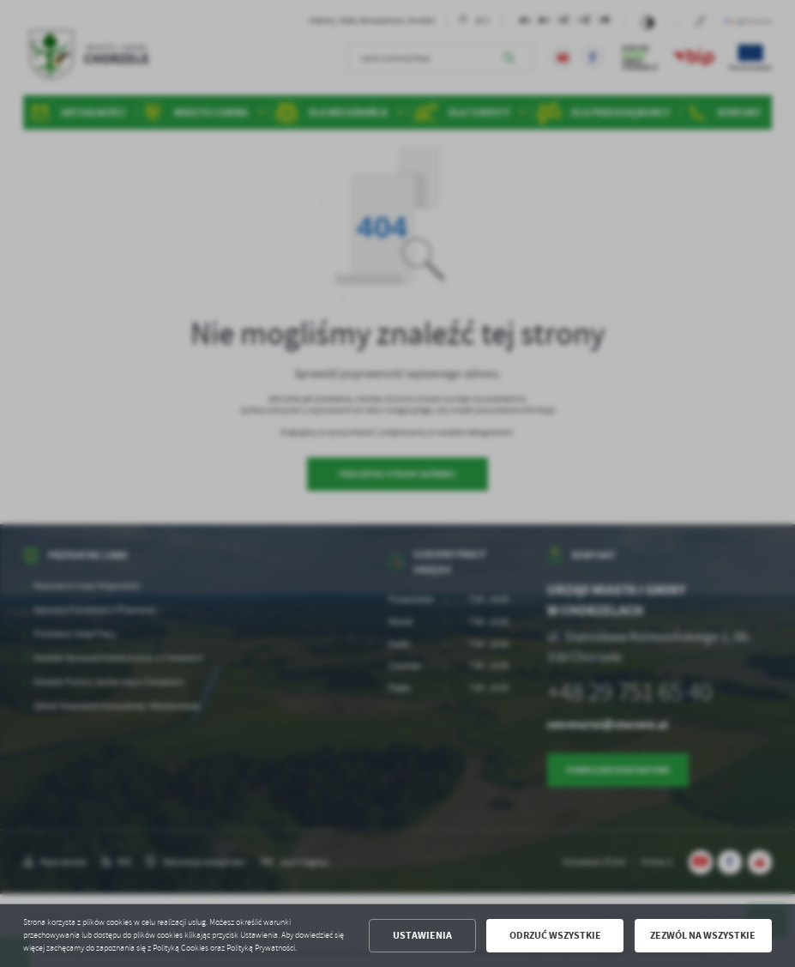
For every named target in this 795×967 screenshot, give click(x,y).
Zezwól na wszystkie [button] (703, 935)
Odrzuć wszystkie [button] (555, 935)
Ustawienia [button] (422, 935)
